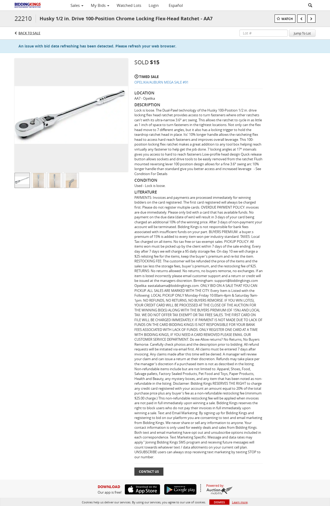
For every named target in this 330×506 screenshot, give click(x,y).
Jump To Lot (302, 33)
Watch (287, 19)
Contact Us (149, 471)
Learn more (240, 502)
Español (176, 5)
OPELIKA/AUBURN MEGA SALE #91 (161, 82)
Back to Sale (29, 33)
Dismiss (219, 502)
